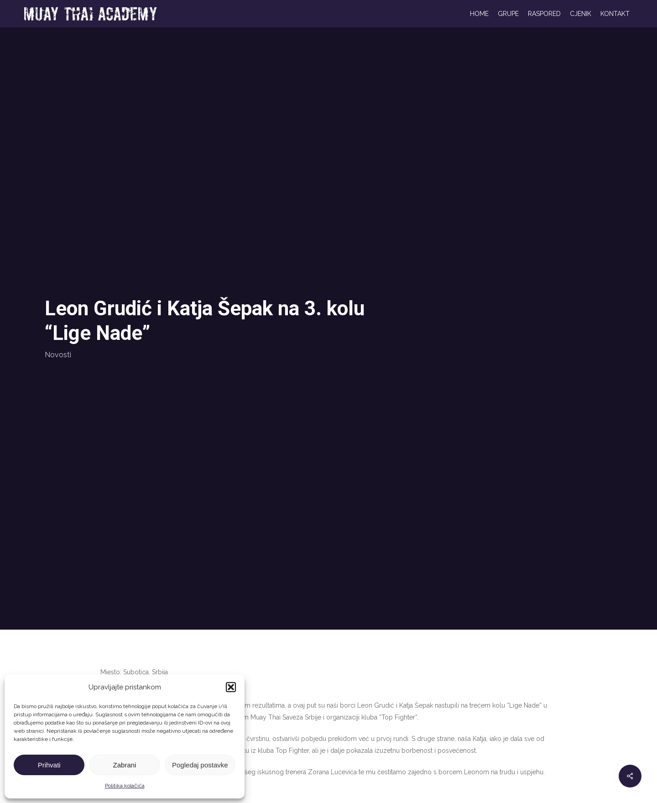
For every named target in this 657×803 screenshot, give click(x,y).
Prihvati (49, 765)
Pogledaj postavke (200, 765)
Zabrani (124, 765)
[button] (230, 687)
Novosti (58, 354)
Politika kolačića (125, 785)
